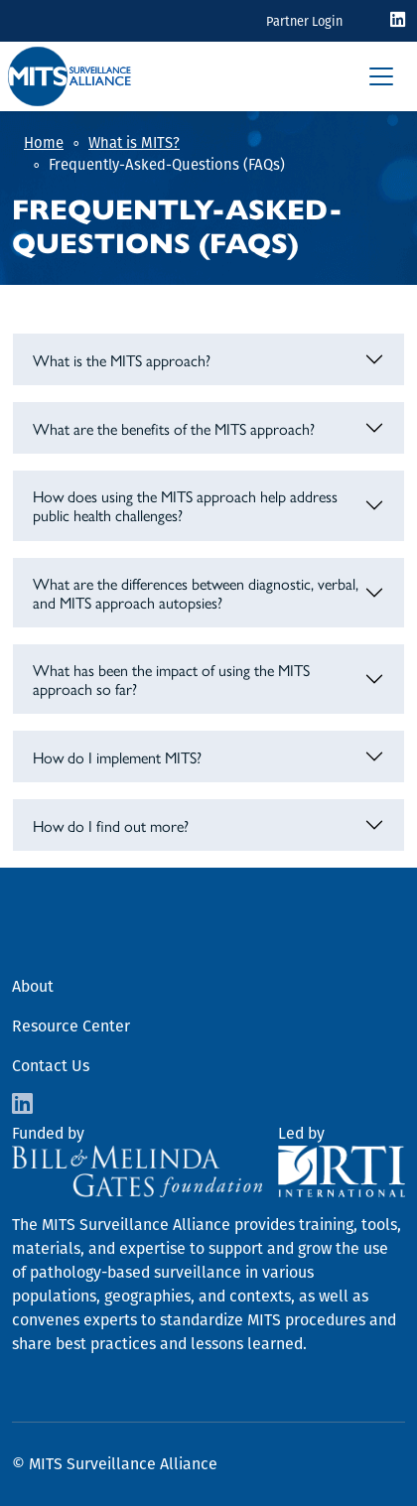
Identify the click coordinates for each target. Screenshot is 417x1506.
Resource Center (71, 1026)
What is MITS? (134, 143)
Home (44, 143)
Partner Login (304, 21)
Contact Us (50, 1065)
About (33, 986)
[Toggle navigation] (381, 76)
